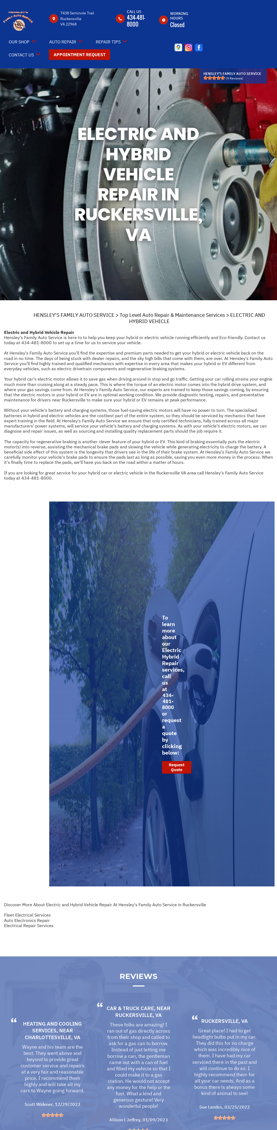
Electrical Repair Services (29, 925)
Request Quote (176, 767)
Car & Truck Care (130, 1023)
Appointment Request (79, 54)
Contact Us (21, 55)
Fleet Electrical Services (27, 915)
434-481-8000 (136, 20)
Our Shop (19, 41)
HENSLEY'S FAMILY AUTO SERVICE (74, 315)
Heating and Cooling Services (52, 1042)
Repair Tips (108, 41)
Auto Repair (62, 41)
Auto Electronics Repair (27, 920)
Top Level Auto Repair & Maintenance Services (172, 315)
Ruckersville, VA (138, 1030)
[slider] (214, 78)
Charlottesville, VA (52, 1052)
